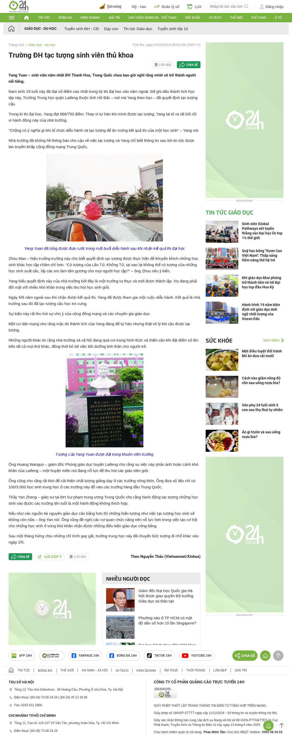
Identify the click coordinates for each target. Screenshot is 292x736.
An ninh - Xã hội (95, 670)
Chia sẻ (192, 65)
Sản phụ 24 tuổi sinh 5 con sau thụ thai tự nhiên (262, 407)
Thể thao (258, 17)
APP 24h (22, 655)
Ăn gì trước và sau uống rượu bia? (261, 434)
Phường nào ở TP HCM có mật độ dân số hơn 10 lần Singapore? (167, 620)
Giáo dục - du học (40, 28)
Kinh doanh (90, 17)
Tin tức (44, 17)
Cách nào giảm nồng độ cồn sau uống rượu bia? (261, 380)
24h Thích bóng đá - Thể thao (152, 17)
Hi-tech (215, 17)
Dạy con (111, 28)
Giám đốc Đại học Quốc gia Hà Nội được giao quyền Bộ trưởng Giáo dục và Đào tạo (165, 595)
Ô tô (278, 17)
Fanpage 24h (85, 655)
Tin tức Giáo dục (137, 28)
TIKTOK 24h (159, 655)
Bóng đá (65, 17)
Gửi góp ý (49, 557)
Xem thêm (271, 340)
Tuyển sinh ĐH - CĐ (81, 28)
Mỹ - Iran (139, 7)
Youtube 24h (197, 655)
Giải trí (114, 17)
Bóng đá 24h (123, 655)
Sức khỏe (192, 17)
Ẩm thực (171, 670)
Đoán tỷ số (166, 6)
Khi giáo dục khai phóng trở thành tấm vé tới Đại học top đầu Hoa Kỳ (261, 282)
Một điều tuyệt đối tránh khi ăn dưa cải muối (262, 353)
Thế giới (236, 17)
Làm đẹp (220, 670)
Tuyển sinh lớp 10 (172, 28)
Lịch (194, 6)
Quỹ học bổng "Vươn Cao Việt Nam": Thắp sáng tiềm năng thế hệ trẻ (262, 255)
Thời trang (195, 670)
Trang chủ (16, 45)
